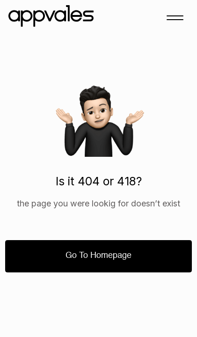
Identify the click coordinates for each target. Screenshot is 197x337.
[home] (53, 17)
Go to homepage (98, 255)
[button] (175, 17)
